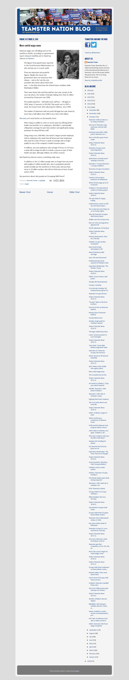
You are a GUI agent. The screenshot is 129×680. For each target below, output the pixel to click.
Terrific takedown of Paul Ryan (99, 228)
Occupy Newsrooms (95, 318)
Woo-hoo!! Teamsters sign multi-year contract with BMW (98, 127)
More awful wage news (96, 372)
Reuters (31, 59)
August (91, 633)
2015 (89, 94)
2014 (89, 97)
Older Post (74, 192)
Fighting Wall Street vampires (99, 399)
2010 (89, 661)
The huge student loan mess (98, 332)
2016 (89, 90)
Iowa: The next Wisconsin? (98, 258)
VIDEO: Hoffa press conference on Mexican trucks (97, 420)
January (92, 657)
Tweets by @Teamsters (92, 53)
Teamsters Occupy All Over (98, 294)
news (25, 118)
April (91, 647)
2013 (89, 100)
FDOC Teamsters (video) (97, 489)
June (91, 640)
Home (50, 192)
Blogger (76, 671)
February (92, 654)
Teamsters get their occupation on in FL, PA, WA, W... (99, 546)
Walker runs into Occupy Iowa (99, 219)
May (91, 644)
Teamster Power (92, 62)
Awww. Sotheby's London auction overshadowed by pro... (98, 613)
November (93, 113)
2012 (89, 104)
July (90, 637)
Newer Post (25, 192)
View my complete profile (93, 80)
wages (27, 184)
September (93, 630)
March (91, 650)
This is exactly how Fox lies (97, 375)
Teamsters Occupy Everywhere (99, 169)
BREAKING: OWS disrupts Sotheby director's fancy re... (98, 606)
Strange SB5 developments (98, 282)
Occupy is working (95, 285)
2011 (89, 107)
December (93, 110)
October (92, 117)
